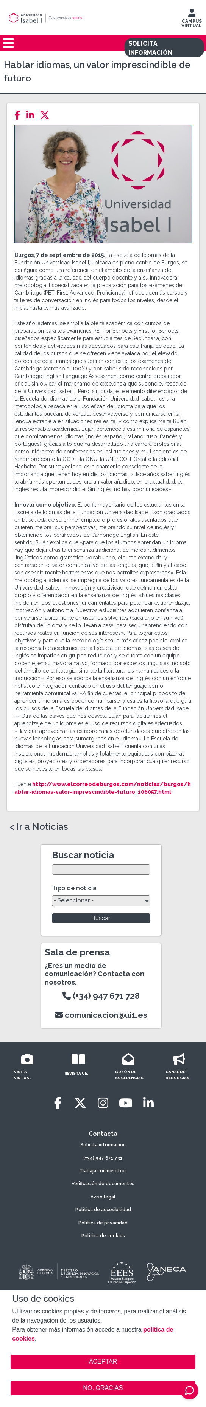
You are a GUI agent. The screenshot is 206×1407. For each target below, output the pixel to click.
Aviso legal (103, 1197)
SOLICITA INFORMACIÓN (150, 48)
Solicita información (103, 1144)
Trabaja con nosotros (103, 1171)
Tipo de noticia (74, 888)
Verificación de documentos (103, 1183)
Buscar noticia (83, 854)
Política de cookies (103, 1235)
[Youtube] (126, 1103)
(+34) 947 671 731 (103, 1158)
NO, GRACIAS (103, 1388)
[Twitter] (47, 115)
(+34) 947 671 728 (101, 996)
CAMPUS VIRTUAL (191, 20)
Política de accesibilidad (103, 1209)
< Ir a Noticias (38, 826)
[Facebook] (19, 115)
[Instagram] (103, 1103)
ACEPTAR (103, 1361)
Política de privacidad (103, 1223)
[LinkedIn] (32, 115)
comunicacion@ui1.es (101, 1015)
